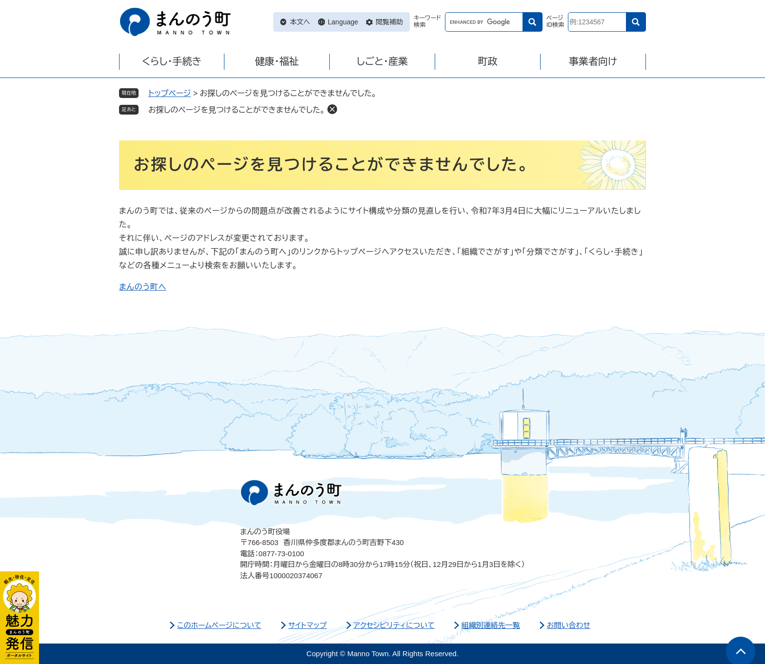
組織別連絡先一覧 (491, 625)
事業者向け (593, 61)
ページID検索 (555, 21)
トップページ (169, 93)
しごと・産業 (382, 61)
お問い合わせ (568, 625)
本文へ (300, 22)
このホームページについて (219, 625)
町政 (488, 61)
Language (343, 22)
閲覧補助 (389, 22)
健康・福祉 (277, 61)
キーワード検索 (427, 21)
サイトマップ (307, 625)
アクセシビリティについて (394, 625)
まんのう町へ (142, 287)
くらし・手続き (171, 61)
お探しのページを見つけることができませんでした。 (236, 110)
